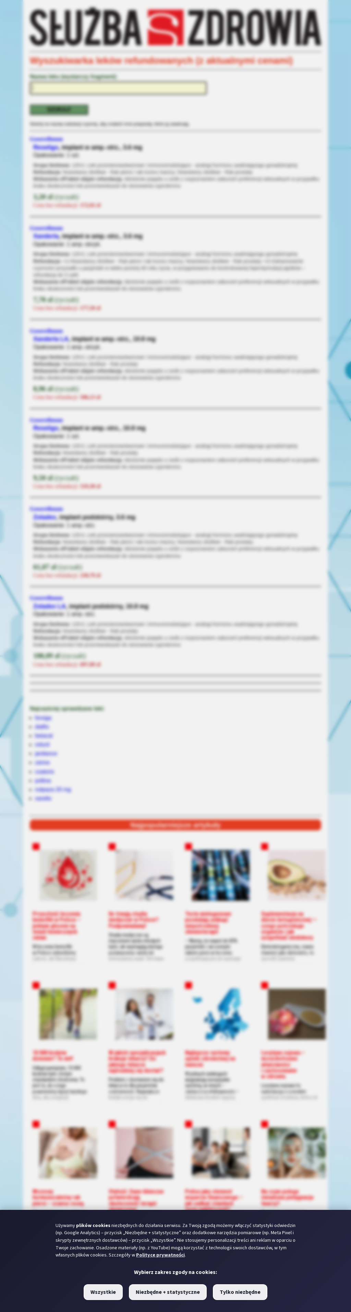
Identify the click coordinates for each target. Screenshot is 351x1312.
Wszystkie (103, 1292)
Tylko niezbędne (240, 1292)
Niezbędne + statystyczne (168, 1292)
